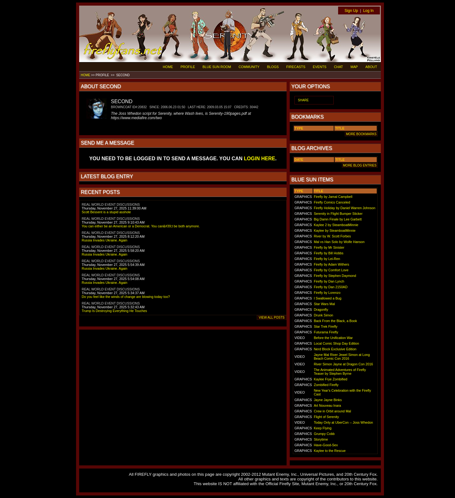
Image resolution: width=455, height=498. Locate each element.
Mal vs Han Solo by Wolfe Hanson (339, 242)
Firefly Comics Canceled (332, 202)
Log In (368, 10)
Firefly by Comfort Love (331, 270)
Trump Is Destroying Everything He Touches (114, 311)
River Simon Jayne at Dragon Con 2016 (343, 364)
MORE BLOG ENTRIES (359, 165)
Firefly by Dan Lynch (329, 281)
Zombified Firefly (326, 385)
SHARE (303, 100)
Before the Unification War (333, 338)
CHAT (338, 67)
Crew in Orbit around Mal (332, 411)
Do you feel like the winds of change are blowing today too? (126, 297)
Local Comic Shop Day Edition (336, 343)
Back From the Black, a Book (335, 321)
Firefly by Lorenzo (327, 292)
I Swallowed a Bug (328, 298)
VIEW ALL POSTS (271, 317)
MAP (354, 67)
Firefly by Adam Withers (331, 264)
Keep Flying (323, 428)
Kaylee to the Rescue (330, 451)
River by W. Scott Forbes (332, 236)
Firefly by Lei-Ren (327, 259)
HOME (168, 67)
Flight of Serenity (326, 417)
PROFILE (187, 67)
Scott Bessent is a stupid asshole (106, 212)
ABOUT (371, 67)
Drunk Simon (323, 315)
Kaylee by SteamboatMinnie (335, 230)
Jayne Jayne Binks (328, 400)
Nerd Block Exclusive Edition (335, 349)
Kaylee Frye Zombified (331, 379)
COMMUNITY (249, 67)
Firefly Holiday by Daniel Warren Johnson (345, 208)
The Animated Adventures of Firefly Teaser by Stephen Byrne (340, 371)
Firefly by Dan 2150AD (331, 287)
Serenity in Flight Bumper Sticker (338, 213)
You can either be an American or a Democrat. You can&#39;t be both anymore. (141, 226)
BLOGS (273, 67)
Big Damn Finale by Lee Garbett (338, 219)
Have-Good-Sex (326, 445)
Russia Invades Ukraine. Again (104, 240)
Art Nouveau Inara (327, 405)
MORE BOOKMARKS (361, 134)
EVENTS (319, 67)
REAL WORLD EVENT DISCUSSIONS (111, 204)
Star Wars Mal (324, 304)
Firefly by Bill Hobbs (328, 253)
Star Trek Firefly (325, 326)
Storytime (321, 439)
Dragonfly (321, 309)
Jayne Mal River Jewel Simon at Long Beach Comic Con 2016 (342, 356)
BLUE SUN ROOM (217, 67)
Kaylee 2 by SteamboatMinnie (336, 225)
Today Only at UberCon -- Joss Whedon (343, 422)
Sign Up (351, 10)
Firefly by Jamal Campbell (333, 197)
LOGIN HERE (259, 158)
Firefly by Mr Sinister (329, 247)
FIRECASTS (295, 67)
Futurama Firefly (326, 332)
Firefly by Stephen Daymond (335, 276)
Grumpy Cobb (324, 434)
